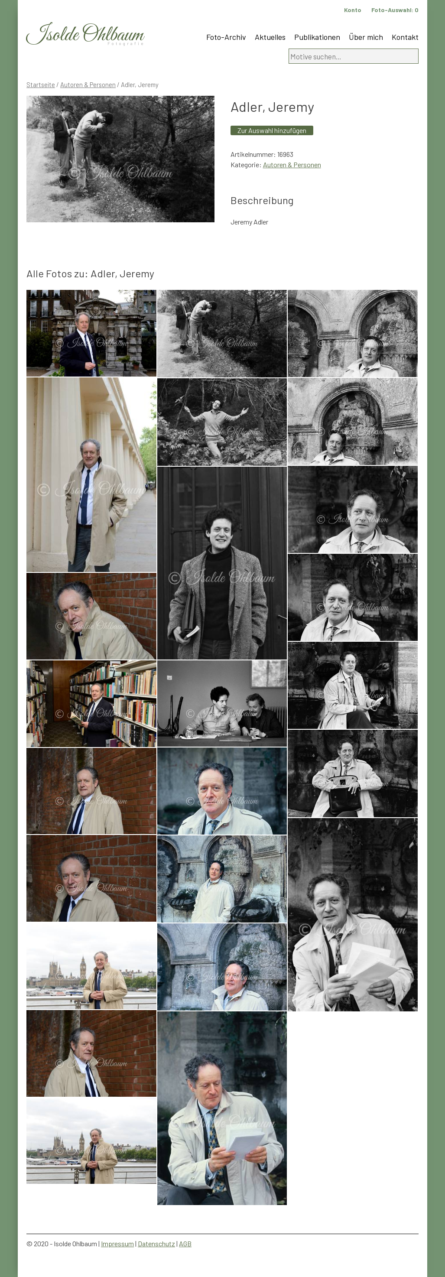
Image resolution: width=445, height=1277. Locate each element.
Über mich (366, 36)
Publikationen (317, 36)
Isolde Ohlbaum (84, 35)
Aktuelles (270, 36)
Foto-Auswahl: (395, 9)
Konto (352, 9)
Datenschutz (156, 1243)
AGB (185, 1243)
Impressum (117, 1243)
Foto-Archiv (226, 36)
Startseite (40, 84)
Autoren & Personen (88, 84)
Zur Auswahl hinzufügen (271, 130)
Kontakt (405, 36)
